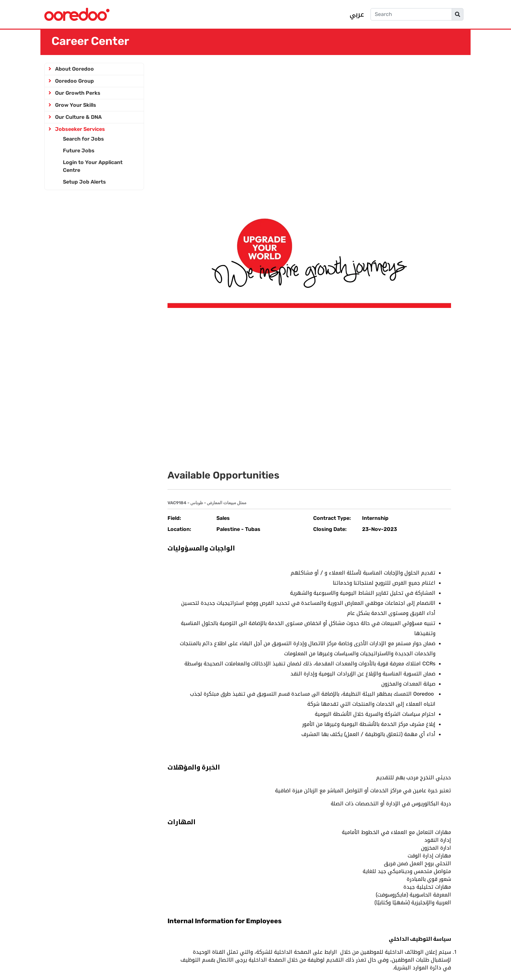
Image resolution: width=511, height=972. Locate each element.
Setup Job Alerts (84, 182)
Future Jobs (79, 150)
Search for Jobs (83, 139)
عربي (357, 14)
